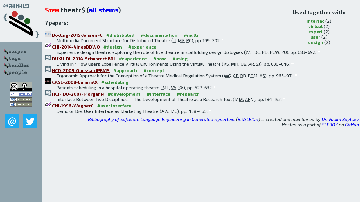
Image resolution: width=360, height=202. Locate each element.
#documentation (159, 35)
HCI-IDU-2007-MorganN (78, 94)
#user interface (114, 105)
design (315, 42)
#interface (158, 94)
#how (159, 58)
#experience (142, 46)
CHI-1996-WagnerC (73, 105)
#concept (153, 70)
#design (113, 46)
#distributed (120, 35)
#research (188, 94)
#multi (191, 35)
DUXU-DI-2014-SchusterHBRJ (83, 58)
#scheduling (115, 82)
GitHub (352, 124)
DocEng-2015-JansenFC (77, 35)
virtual (315, 26)
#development (124, 94)
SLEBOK (330, 124)
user (315, 37)
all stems (103, 10)
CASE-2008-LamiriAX (75, 82)
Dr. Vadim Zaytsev (340, 119)
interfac (315, 21)
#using (180, 58)
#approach (125, 70)
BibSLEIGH (248, 119)
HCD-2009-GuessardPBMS (81, 70)
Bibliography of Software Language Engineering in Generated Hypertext (161, 119)
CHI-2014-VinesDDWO (76, 46)
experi (315, 31)
